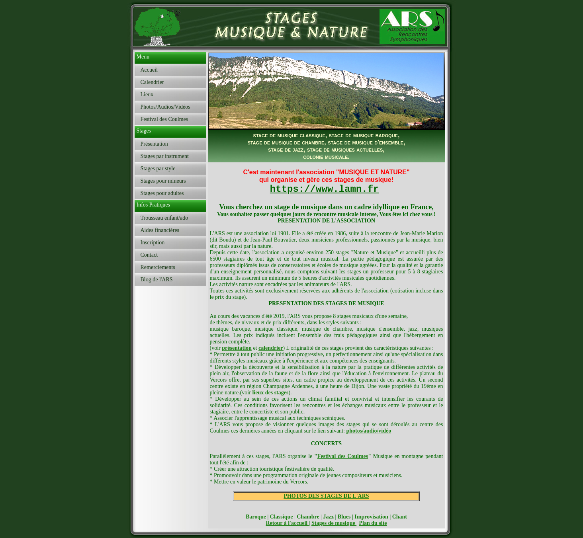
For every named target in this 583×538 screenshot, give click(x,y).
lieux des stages (270, 393)
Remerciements (158, 267)
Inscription (153, 243)
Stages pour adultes (162, 193)
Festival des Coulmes (164, 119)
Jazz (328, 517)
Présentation (154, 144)
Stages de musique (333, 523)
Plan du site (373, 523)
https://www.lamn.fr (324, 189)
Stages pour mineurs (163, 181)
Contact (149, 255)
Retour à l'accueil (287, 523)
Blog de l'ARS (157, 280)
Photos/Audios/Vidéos (165, 107)
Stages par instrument (165, 156)
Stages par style (158, 169)
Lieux (147, 94)
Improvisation (371, 517)
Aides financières (160, 230)
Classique (281, 517)
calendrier (270, 348)
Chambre (308, 517)
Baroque (256, 517)
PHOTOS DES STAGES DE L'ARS (326, 496)
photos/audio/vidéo (368, 431)
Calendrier (152, 82)
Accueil (149, 70)
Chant (399, 517)
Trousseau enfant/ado (164, 218)
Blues (344, 517)
